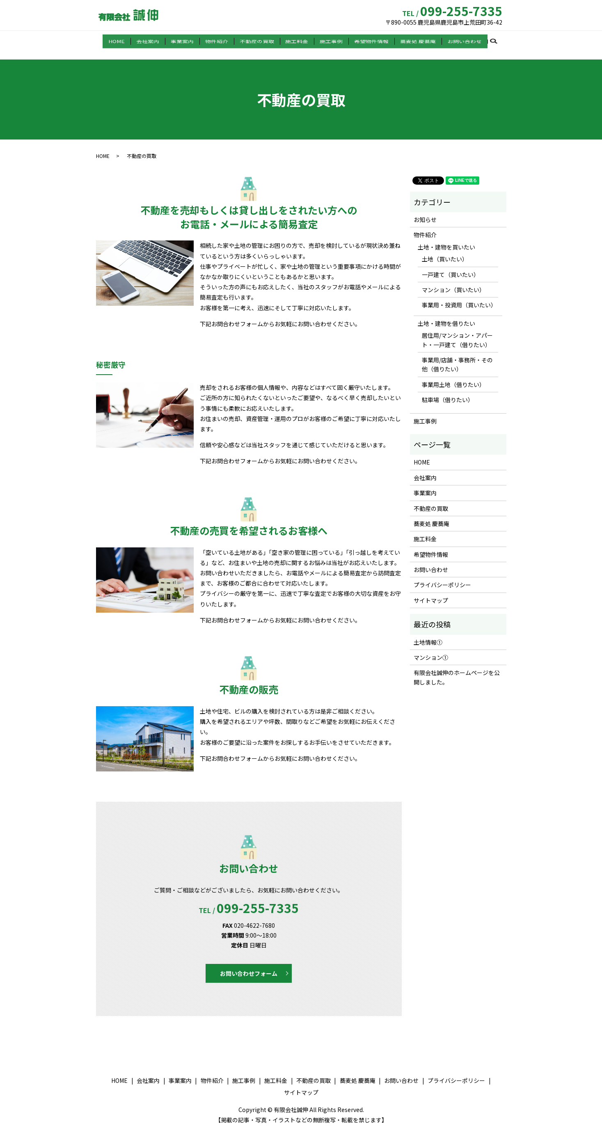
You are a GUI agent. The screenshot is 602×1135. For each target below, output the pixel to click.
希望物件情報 (365, 40)
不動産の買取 (257, 40)
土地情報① (428, 634)
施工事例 (327, 40)
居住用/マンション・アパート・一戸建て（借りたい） (457, 331)
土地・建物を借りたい (446, 315)
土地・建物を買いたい (446, 239)
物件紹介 (219, 40)
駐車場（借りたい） (448, 391)
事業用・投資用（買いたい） (458, 297)
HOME (126, 40)
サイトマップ (431, 592)
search (486, 41)
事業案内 (187, 40)
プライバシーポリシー (442, 576)
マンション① (431, 649)
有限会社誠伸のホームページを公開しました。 (457, 668)
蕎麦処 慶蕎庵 (410, 40)
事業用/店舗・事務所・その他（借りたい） (457, 356)
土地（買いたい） (445, 251)
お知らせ (425, 211)
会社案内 (155, 40)
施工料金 (295, 40)
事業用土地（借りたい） (453, 376)
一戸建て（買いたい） (450, 266)
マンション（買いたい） (453, 281)
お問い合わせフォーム (248, 965)
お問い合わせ (454, 40)
